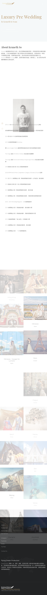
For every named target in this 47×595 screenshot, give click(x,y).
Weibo (3, 543)
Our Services (4, 533)
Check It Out (10, 29)
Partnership (4, 530)
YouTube (3, 546)
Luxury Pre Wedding (21, 17)
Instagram (3, 538)
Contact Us (4, 551)
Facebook (3, 541)
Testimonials (4, 528)
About (2, 525)
